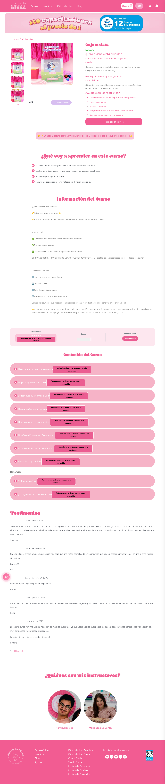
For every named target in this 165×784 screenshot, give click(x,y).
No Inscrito (36, 336)
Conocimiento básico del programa (106, 114)
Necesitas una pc (98, 101)
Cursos (34, 5)
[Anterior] (18, 45)
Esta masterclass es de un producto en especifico (113, 97)
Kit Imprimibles (64, 5)
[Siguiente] (18, 105)
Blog (79, 5)
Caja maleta (28, 39)
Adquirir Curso (130, 338)
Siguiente (19, 651)
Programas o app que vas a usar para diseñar (111, 110)
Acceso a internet (98, 106)
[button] (150, 6)
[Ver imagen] (17, 54)
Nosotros (47, 5)
